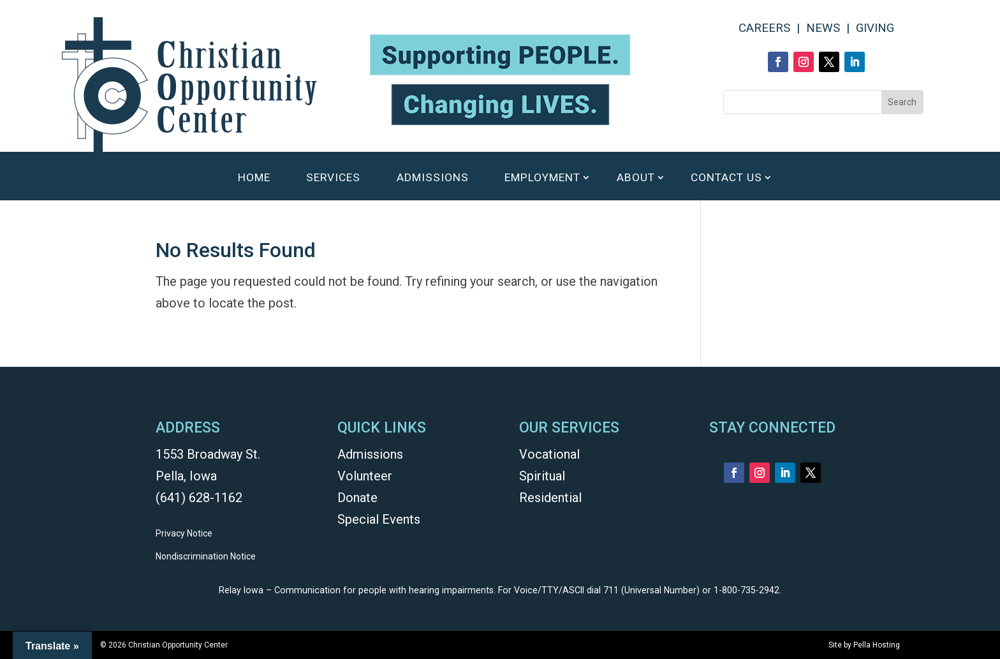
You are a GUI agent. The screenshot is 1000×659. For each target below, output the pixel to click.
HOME (254, 178)
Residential (550, 497)
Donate (357, 497)
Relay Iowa (241, 590)
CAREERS (764, 28)
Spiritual (542, 476)
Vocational (549, 454)
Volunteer (364, 476)
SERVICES (333, 178)
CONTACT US (726, 178)
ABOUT (636, 178)
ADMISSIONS (433, 178)
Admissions (370, 454)
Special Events (378, 519)
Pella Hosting (876, 644)
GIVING (875, 28)
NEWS (823, 28)
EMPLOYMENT (542, 178)
